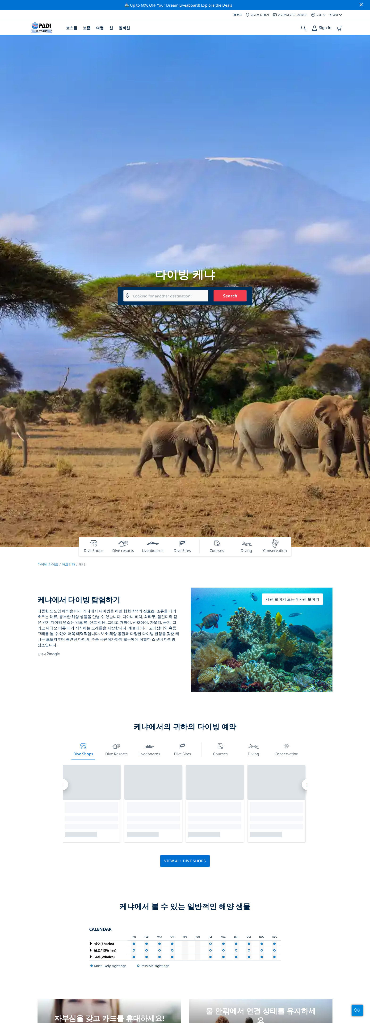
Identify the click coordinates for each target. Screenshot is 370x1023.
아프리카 (68, 564)
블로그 (237, 15)
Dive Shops (83, 749)
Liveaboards (149, 749)
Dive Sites (182, 749)
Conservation (287, 749)
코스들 (71, 27)
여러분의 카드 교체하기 (290, 15)
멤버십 (124, 27)
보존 (86, 27)
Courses (220, 749)
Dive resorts (116, 749)
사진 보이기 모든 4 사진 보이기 (292, 599)
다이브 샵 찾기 (257, 15)
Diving (253, 749)
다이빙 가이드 (48, 564)
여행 (100, 27)
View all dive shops (185, 861)
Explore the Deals (216, 5)
